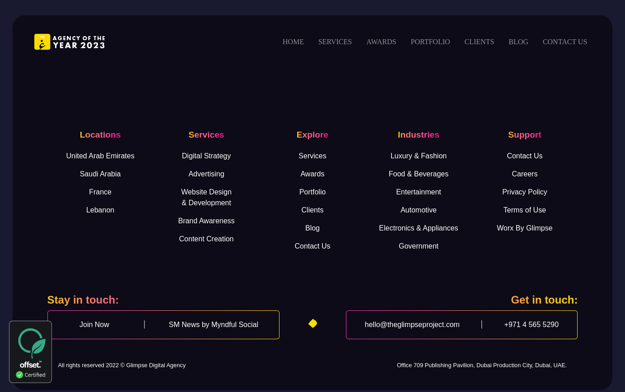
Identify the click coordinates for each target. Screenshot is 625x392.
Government (418, 246)
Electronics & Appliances (418, 228)
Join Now (94, 324)
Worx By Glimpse (524, 228)
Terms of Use (525, 210)
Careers (524, 174)
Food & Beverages (419, 174)
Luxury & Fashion (419, 156)
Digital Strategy (206, 156)
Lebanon (100, 210)
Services (335, 42)
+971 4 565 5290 (531, 324)
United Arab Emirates (100, 156)
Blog (518, 42)
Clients (479, 42)
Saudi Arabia (100, 174)
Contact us (565, 42)
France (100, 192)
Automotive (419, 210)
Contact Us (312, 246)
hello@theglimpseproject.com (412, 324)
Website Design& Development (206, 197)
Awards (381, 42)
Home (293, 42)
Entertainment (418, 192)
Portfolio (430, 42)
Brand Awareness (206, 221)
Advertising (206, 174)
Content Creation (206, 239)
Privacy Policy (524, 192)
